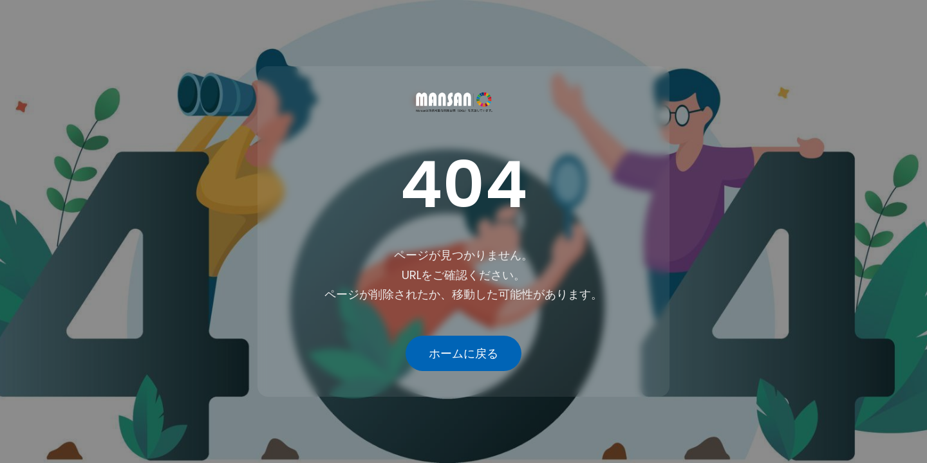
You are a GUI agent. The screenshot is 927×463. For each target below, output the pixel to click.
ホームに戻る (463, 353)
